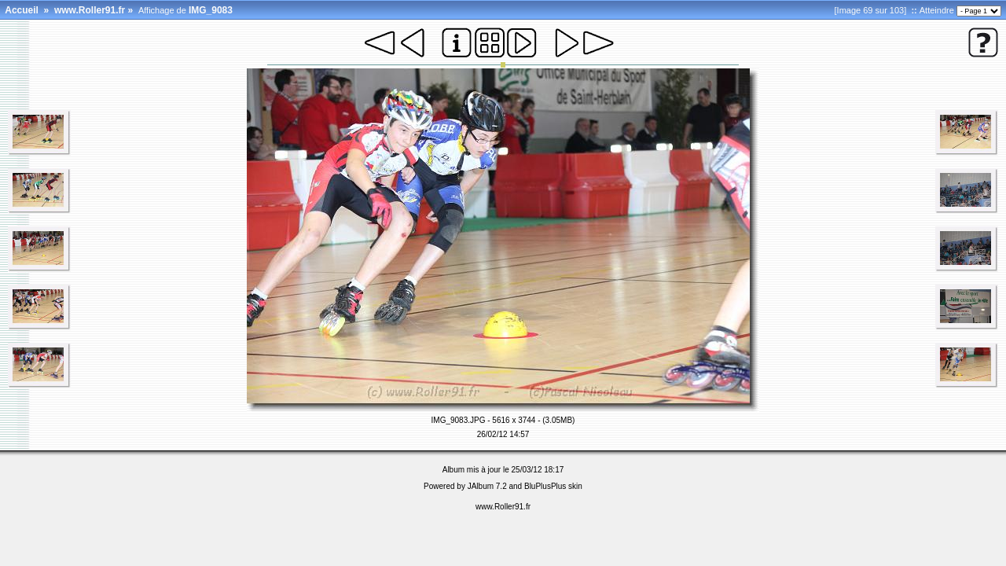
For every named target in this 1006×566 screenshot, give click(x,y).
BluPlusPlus (545, 486)
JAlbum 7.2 (487, 486)
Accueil (22, 10)
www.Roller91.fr (89, 10)
